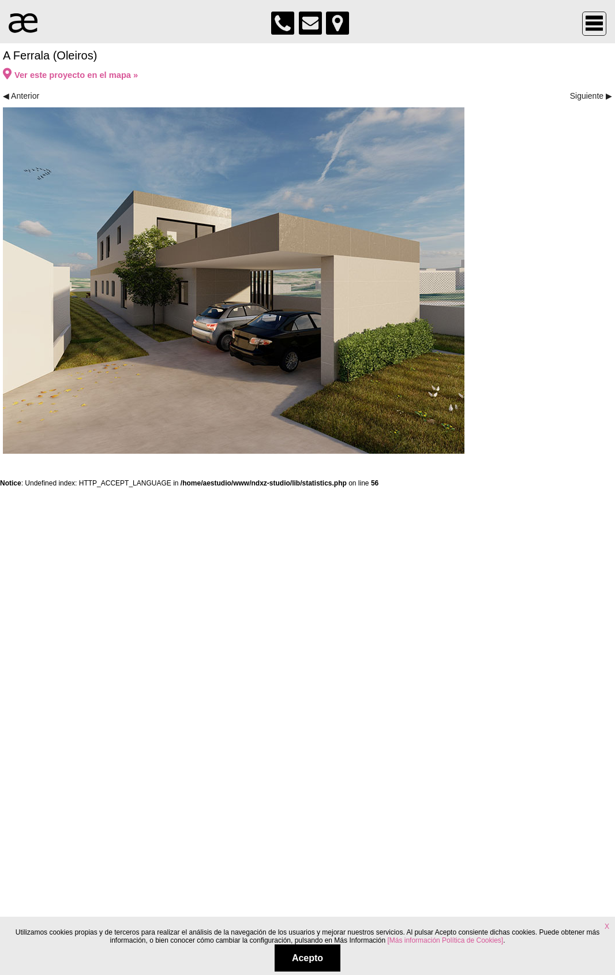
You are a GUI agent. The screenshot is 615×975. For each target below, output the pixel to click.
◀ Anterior (21, 95)
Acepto (307, 958)
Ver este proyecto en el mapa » (70, 75)
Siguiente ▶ (591, 95)
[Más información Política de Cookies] (445, 940)
